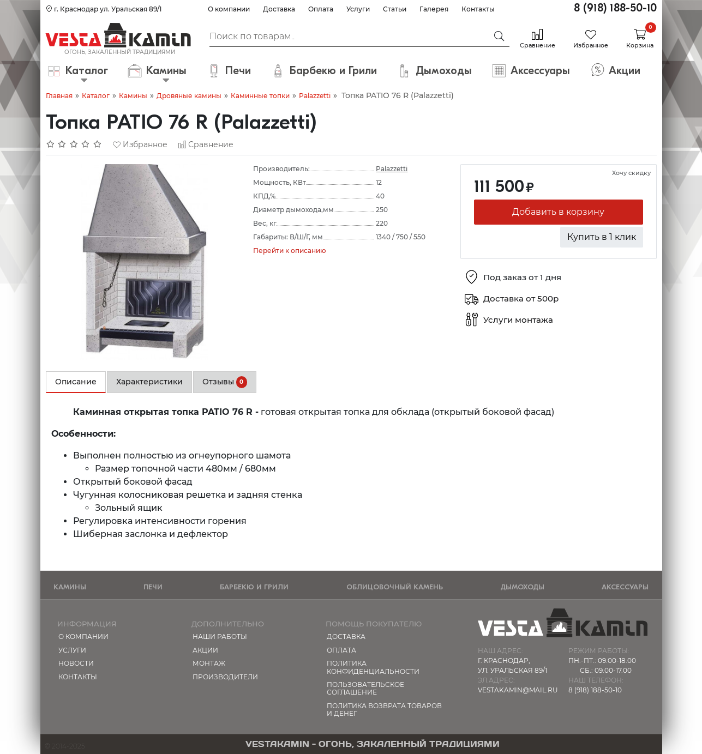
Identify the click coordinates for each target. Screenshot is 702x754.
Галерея (433, 9)
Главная (59, 96)
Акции (205, 650)
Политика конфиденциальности (373, 667)
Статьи (394, 9)
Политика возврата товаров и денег (384, 709)
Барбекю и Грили (254, 587)
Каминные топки (260, 96)
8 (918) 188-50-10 (615, 8)
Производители (225, 677)
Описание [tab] (76, 382)
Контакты (478, 9)
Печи (153, 587)
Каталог (96, 96)
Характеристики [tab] (149, 382)
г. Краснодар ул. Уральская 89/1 (103, 9)
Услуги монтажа (518, 320)
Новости (76, 663)
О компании (229, 9)
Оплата (320, 9)
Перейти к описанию (289, 250)
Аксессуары (625, 587)
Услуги (358, 9)
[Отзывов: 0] (74, 144)
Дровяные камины (189, 96)
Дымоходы (522, 587)
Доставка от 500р (521, 299)
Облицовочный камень (394, 587)
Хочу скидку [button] (631, 173)
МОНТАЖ (209, 663)
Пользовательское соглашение (365, 688)
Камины (133, 96)
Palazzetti (315, 96)
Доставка (279, 9)
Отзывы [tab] (225, 382)
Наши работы (220, 636)
